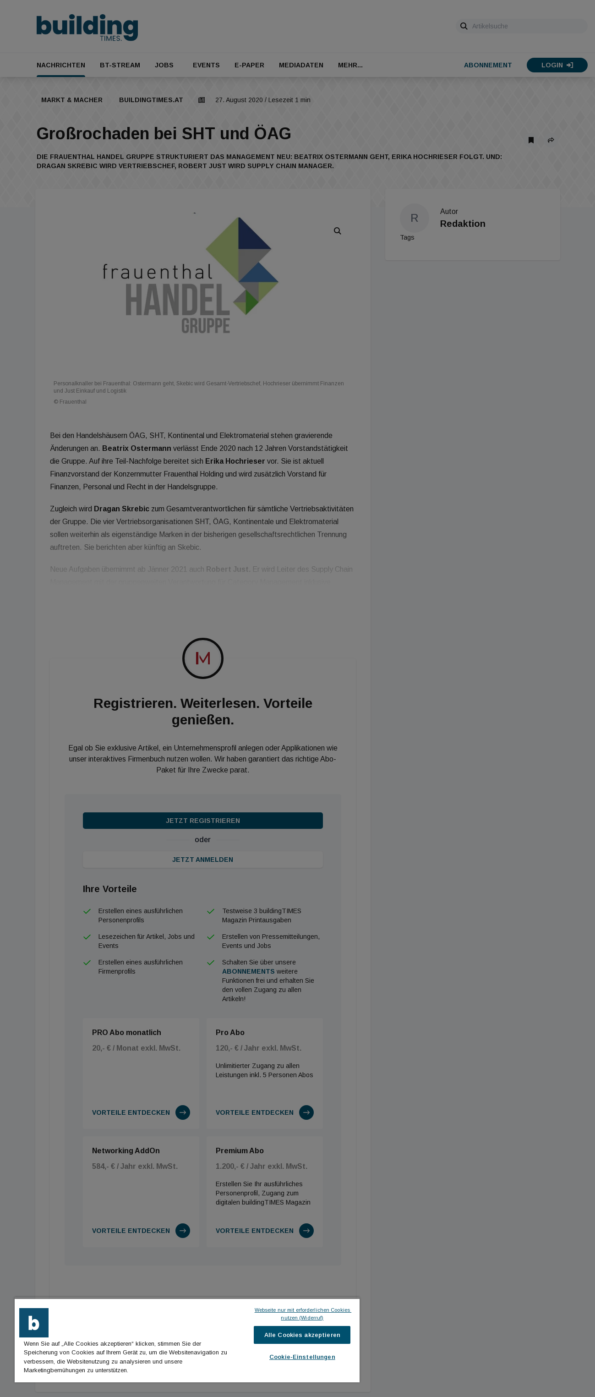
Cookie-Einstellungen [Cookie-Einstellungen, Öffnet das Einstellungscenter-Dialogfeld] (302, 1356)
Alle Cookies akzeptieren (302, 1334)
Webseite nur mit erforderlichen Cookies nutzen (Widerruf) (303, 1313)
